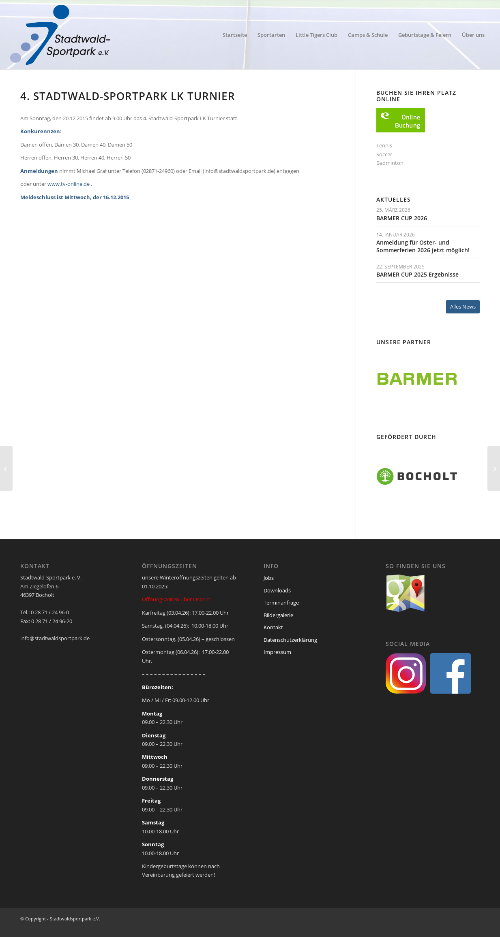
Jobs (269, 577)
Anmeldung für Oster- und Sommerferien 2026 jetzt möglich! (423, 246)
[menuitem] (234, 34)
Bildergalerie (278, 615)
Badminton (389, 162)
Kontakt (273, 627)
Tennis (384, 145)
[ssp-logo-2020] (62, 34)
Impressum (277, 652)
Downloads (277, 590)
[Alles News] (463, 306)
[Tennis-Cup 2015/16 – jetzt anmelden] (6, 468)
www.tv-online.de (68, 183)
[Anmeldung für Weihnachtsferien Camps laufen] (493, 468)
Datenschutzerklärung (290, 639)
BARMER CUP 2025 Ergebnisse (417, 274)
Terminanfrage (281, 602)
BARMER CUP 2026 (401, 218)
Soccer (384, 154)
